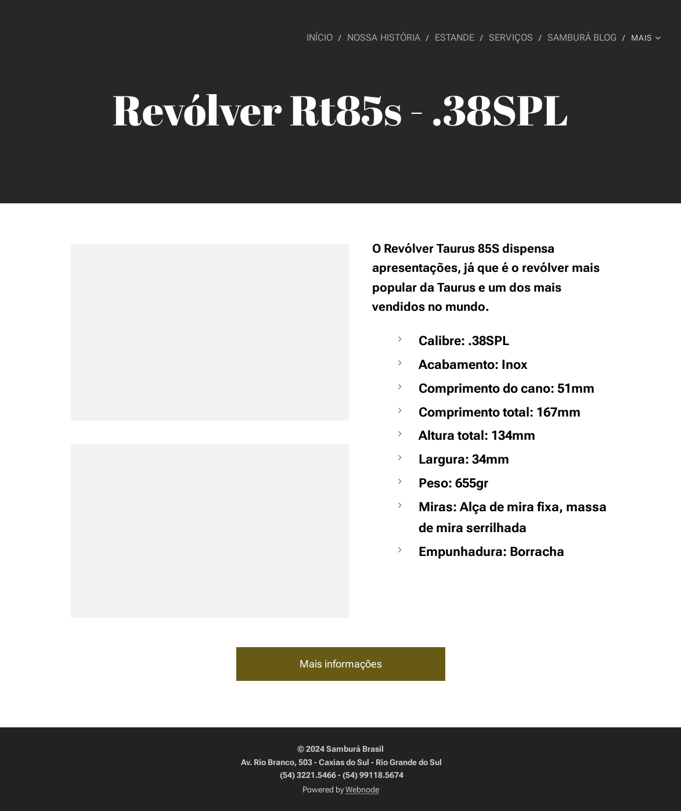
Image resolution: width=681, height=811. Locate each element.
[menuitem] (335, 37)
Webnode (362, 789)
